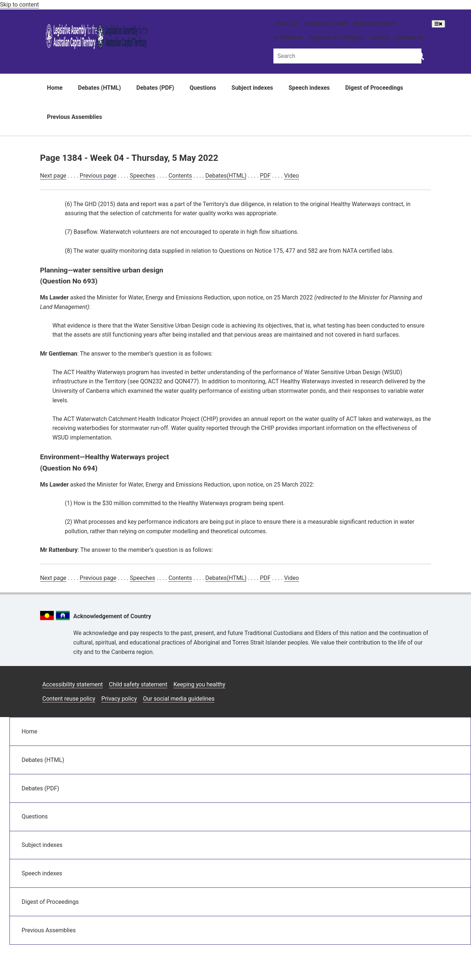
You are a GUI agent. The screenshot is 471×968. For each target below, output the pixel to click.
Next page (53, 175)
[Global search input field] (347, 56)
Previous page (98, 175)
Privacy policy (119, 698)
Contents (180, 175)
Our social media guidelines (178, 698)
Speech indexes (309, 87)
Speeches (142, 175)
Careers (380, 37)
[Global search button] (419, 55)
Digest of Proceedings (374, 87)
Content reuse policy (68, 698)
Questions (203, 87)
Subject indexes (252, 87)
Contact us (410, 37)
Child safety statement (138, 684)
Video (291, 175)
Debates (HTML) (99, 87)
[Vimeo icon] (423, 681)
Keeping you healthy (199, 684)
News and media (326, 23)
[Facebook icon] (389, 681)
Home (55, 87)
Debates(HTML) (225, 175)
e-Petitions (289, 37)
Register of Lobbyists (336, 37)
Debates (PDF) (155, 87)
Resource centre (375, 23)
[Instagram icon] (371, 681)
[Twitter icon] (406, 681)
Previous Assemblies (74, 116)
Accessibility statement (72, 684)
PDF (265, 175)
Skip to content (19, 4)
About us (286, 23)
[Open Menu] (438, 24)
